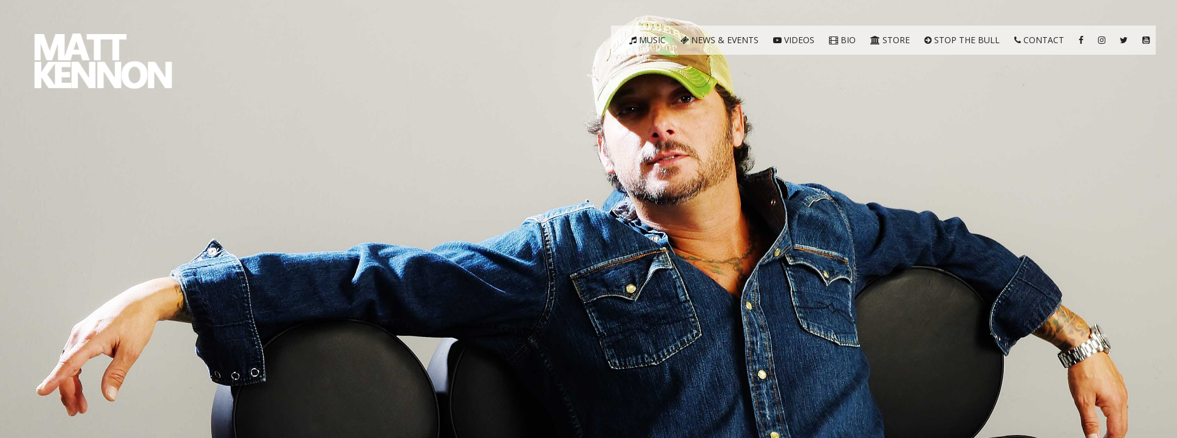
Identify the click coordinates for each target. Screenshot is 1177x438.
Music (647, 40)
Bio (842, 40)
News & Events (719, 40)
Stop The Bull (962, 40)
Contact (1039, 40)
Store (890, 40)
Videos (793, 40)
